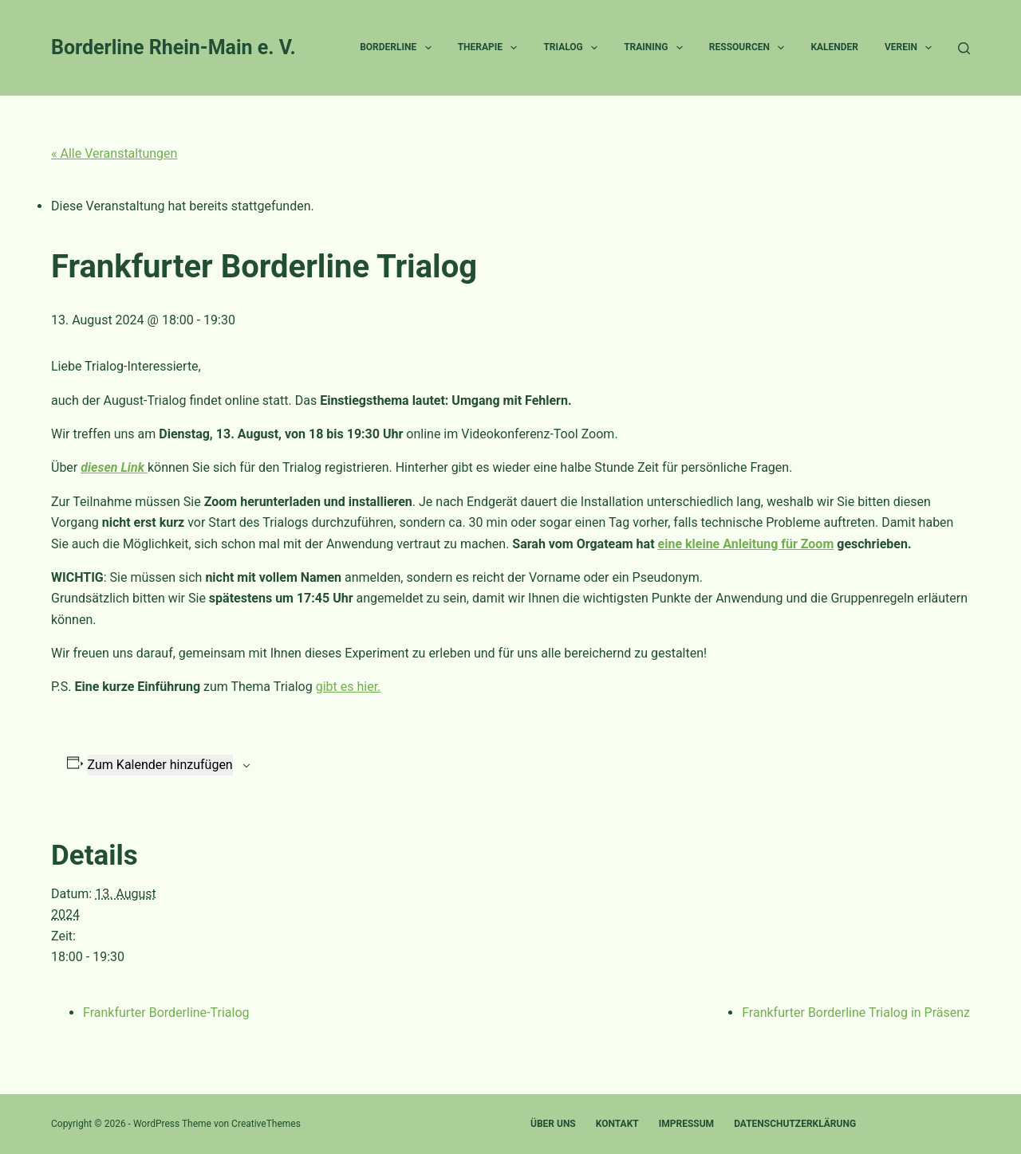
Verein (911, 47)
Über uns (553, 1123)
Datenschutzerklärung (795, 1123)
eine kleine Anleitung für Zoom (746, 543)
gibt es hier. (348, 686)
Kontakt (617, 1123)
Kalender (834, 47)
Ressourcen (750, 47)
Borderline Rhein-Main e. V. (173, 47)
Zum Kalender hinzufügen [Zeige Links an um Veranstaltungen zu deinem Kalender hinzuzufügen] (160, 764)
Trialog (573, 47)
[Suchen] (964, 48)
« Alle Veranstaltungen (114, 153)
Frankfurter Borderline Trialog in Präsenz (856, 1012)
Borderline (398, 47)
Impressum (686, 1123)
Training (656, 47)
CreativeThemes (266, 1123)
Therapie (491, 47)
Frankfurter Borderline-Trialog (166, 1012)
